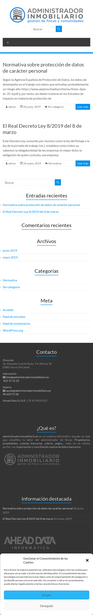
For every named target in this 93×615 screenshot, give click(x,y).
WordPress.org (13, 330)
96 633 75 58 (10, 394)
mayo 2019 (10, 257)
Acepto (46, 595)
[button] (87, 560)
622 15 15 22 (11, 380)
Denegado (46, 606)
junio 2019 (10, 250)
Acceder (8, 310)
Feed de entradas (14, 316)
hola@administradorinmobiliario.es (27, 377)
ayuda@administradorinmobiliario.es (28, 390)
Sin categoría (55, 106)
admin (12, 106)
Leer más (82, 106)
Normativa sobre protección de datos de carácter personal (43, 67)
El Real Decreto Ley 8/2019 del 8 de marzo (31, 211)
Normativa (54, 163)
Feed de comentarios (16, 323)
